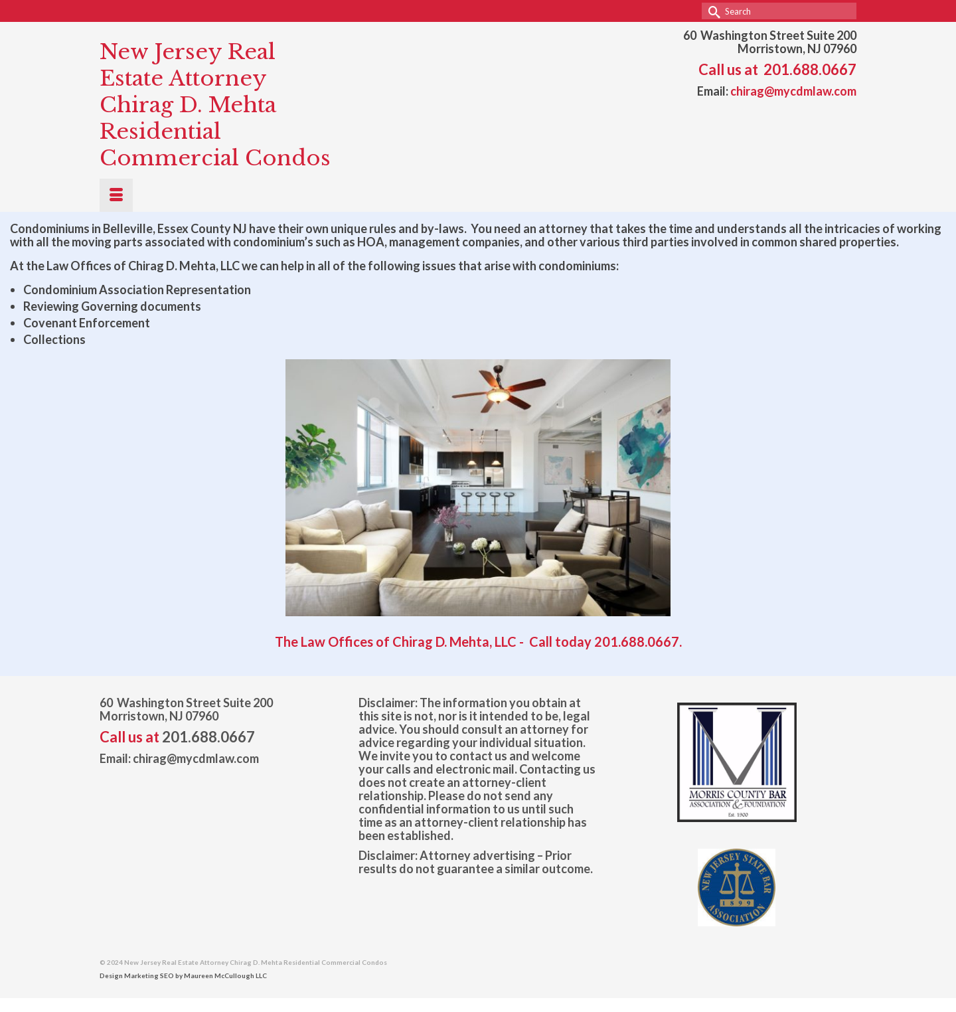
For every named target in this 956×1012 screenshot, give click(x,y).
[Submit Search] (712, 11)
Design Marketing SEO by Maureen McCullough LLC (183, 975)
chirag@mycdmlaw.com (793, 91)
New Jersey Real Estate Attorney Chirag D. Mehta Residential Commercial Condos (215, 105)
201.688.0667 (809, 69)
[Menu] (116, 195)
